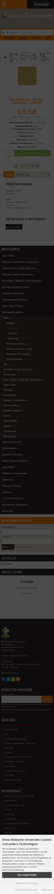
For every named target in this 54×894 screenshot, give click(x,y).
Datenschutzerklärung (26, 889)
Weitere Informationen (27, 883)
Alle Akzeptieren (27, 875)
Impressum (46, 889)
